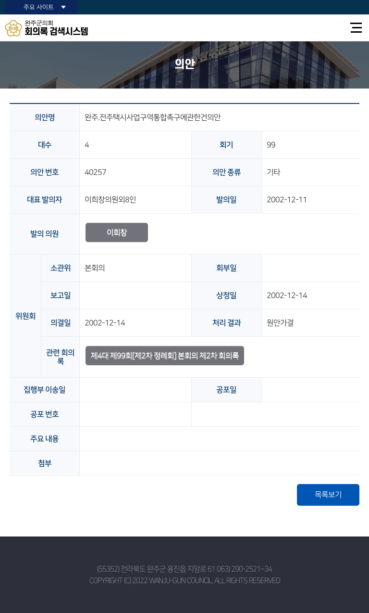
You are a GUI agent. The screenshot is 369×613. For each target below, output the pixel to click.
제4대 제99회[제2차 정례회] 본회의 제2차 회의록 (165, 355)
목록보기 (328, 494)
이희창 (117, 232)
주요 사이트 (39, 7)
